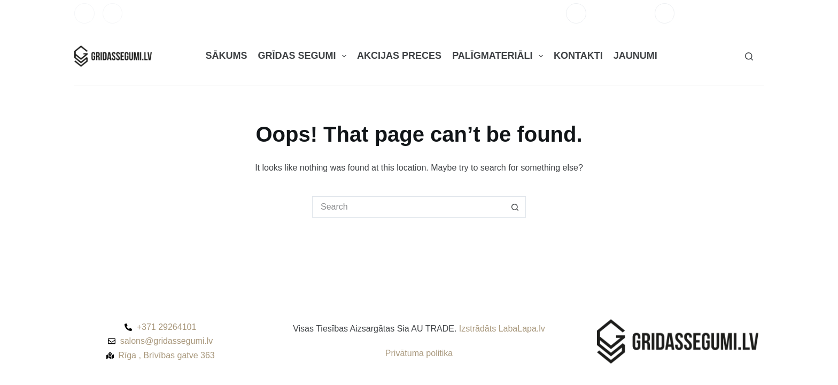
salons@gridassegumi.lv (723, 13)
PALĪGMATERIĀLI (499, 56)
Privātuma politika (419, 353)
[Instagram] (113, 13)
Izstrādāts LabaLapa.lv (502, 328)
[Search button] (515, 207)
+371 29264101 (620, 13)
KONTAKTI (578, 55)
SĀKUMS (226, 55)
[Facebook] (84, 13)
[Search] (749, 56)
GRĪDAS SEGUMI (304, 56)
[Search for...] (408, 207)
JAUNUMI (635, 55)
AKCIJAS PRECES (399, 55)
